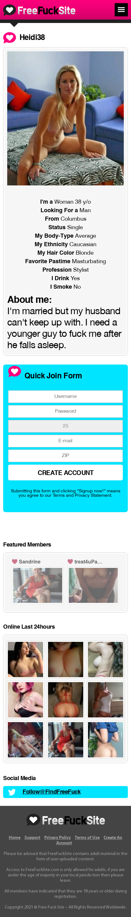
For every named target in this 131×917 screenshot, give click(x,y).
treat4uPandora (89, 562)
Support (32, 837)
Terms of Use (87, 837)
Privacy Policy (57, 837)
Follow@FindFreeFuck (51, 792)
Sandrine (30, 562)
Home (14, 837)
